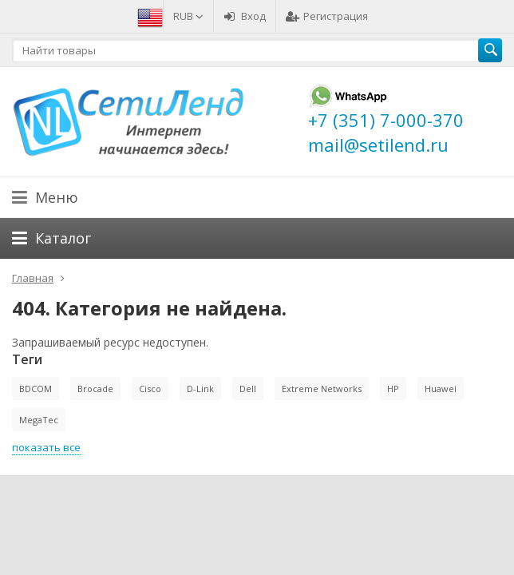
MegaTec (38, 420)
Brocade (95, 389)
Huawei (441, 389)
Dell (247, 389)
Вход (244, 16)
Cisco (150, 389)
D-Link (200, 389)
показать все (46, 447)
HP (393, 389)
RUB (188, 16)
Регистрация (327, 16)
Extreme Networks (322, 389)
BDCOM (35, 389)
